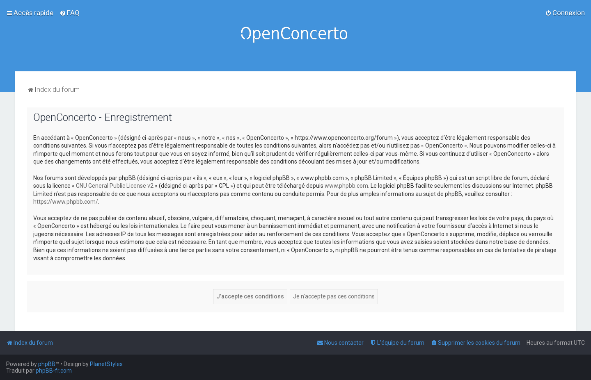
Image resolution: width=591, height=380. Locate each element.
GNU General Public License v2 (114, 185)
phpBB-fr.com (54, 370)
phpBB (46, 364)
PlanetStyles (106, 364)
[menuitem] (70, 12)
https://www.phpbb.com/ (65, 201)
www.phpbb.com (346, 185)
